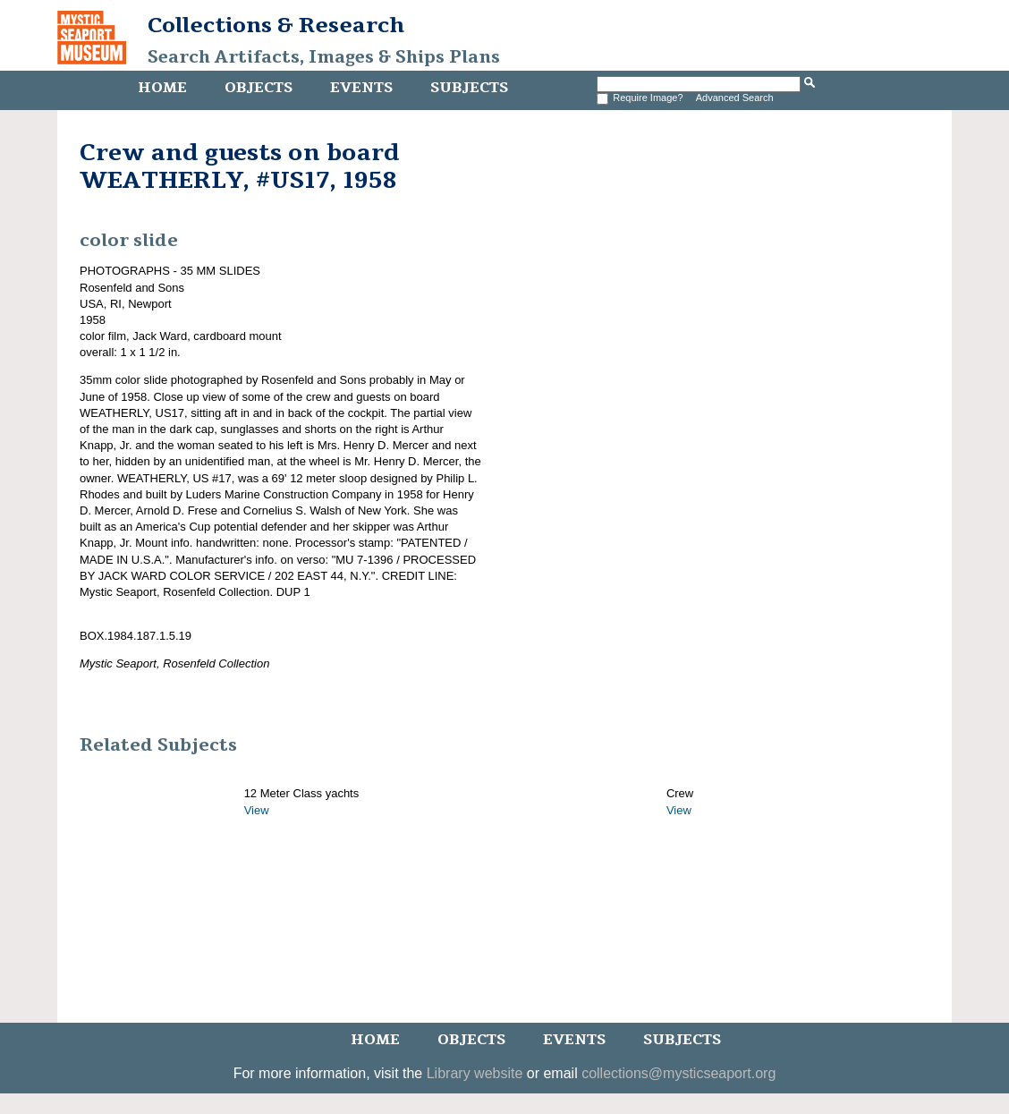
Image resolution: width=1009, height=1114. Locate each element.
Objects (259, 88)
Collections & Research (276, 25)
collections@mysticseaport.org (678, 1073)
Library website (475, 1073)
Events (361, 88)
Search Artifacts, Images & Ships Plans (324, 57)
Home (162, 88)
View (256, 810)
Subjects (469, 88)
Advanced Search (735, 97)
